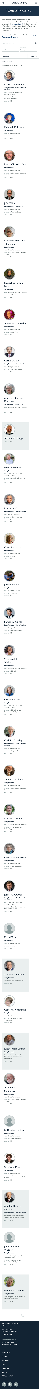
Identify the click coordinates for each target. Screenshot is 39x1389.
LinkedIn (10, 1384)
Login (4, 1356)
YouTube (16, 1384)
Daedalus (6, 1353)
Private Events (8, 1376)
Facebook (4, 1384)
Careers (5, 1368)
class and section (18, 24)
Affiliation (23, 47)
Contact (6, 1372)
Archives (6, 1360)
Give (4, 1364)
